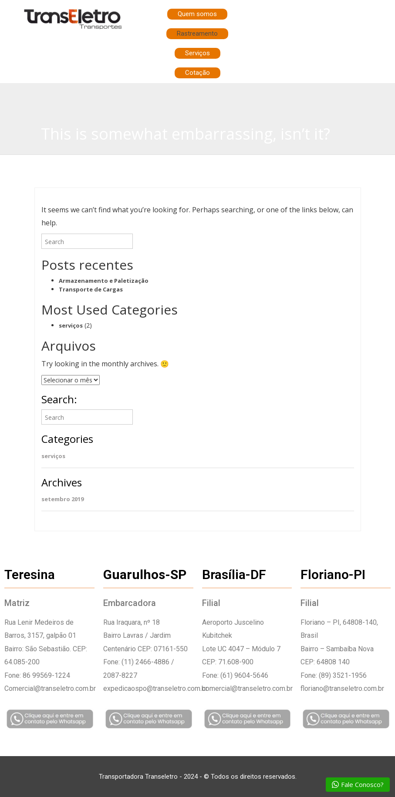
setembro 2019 (62, 499)
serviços (71, 325)
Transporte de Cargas (91, 289)
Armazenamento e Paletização (104, 281)
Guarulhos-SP (144, 574)
